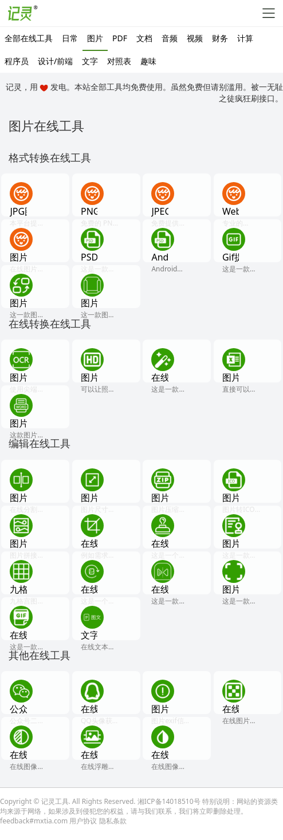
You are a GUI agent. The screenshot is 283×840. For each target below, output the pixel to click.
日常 (70, 38)
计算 (245, 38)
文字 (90, 61)
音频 (170, 38)
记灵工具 (55, 801)
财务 (220, 38)
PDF (119, 38)
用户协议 (83, 821)
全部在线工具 (29, 38)
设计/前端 (55, 61)
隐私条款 (113, 821)
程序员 (17, 61)
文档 (144, 38)
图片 (95, 38)
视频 (195, 38)
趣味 (148, 61)
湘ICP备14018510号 (169, 801)
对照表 (119, 61)
